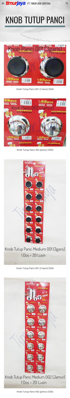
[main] (35, 21)
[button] (3, 3)
